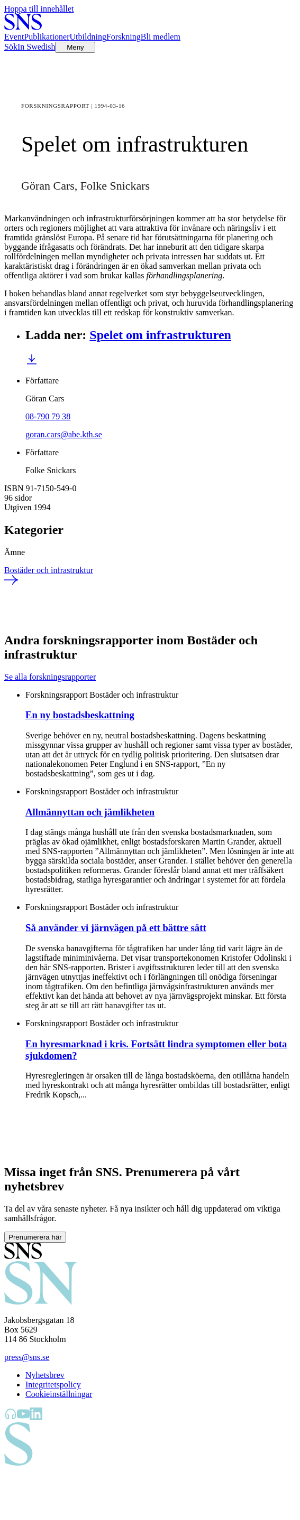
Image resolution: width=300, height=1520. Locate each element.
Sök (10, 46)
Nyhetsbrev (45, 1375)
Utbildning (88, 36)
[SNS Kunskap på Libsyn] (10, 1417)
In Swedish (36, 46)
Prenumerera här (35, 1237)
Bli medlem (160, 36)
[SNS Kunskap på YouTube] (23, 1417)
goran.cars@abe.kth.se (63, 434)
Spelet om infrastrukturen (160, 335)
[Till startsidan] (23, 27)
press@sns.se (26, 1357)
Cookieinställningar (58, 1394)
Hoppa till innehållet (39, 8)
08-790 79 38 (47, 416)
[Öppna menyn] (75, 47)
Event (14, 36)
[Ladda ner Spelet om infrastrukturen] (31, 362)
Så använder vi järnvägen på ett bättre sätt (115, 927)
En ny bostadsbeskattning (79, 714)
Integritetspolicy (53, 1384)
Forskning (123, 36)
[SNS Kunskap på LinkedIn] (36, 1417)
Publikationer (46, 36)
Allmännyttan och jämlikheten (89, 812)
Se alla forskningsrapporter (50, 676)
